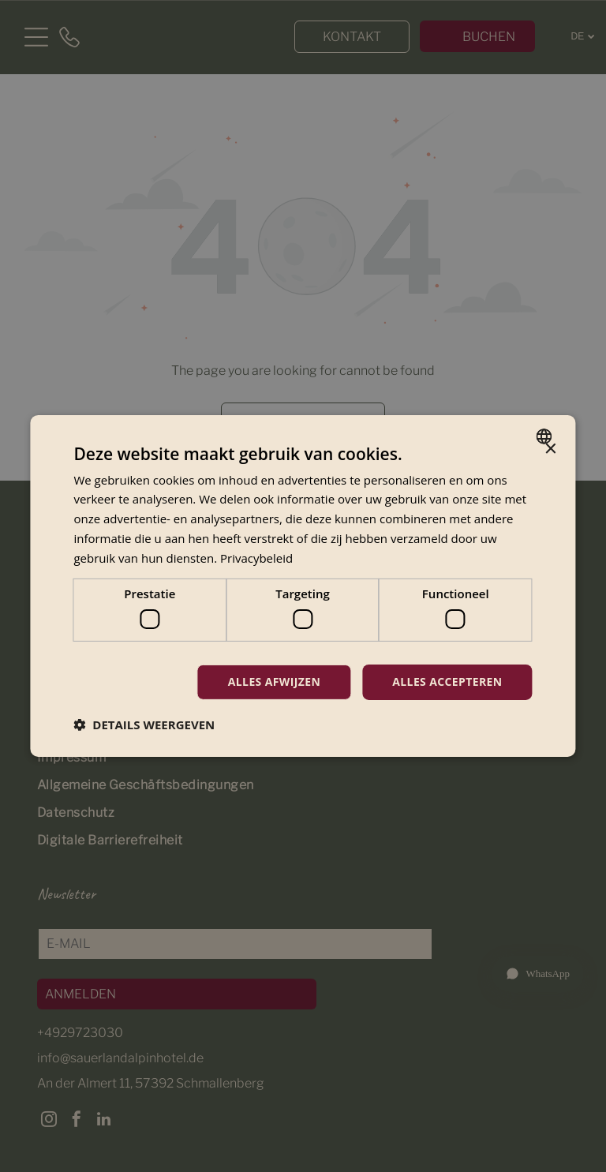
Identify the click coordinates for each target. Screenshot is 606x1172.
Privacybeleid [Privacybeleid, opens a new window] (256, 557)
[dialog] (302, 585)
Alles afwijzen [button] (273, 681)
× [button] (550, 449)
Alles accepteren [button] (447, 681)
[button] (144, 723)
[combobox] (546, 436)
